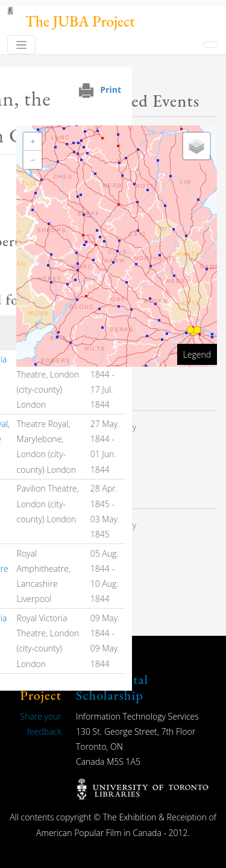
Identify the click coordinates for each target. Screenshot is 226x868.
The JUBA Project (80, 21)
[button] (33, 142)
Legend (197, 354)
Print (110, 89)
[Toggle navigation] (21, 44)
